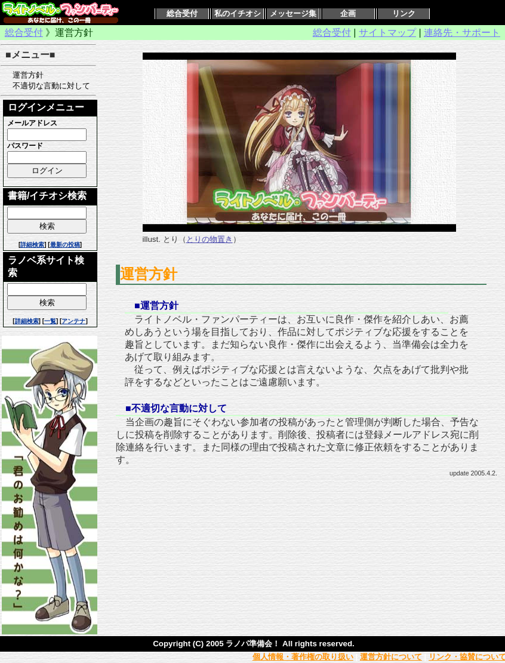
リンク (403, 13)
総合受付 (182, 13)
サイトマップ (387, 32)
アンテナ (73, 321)
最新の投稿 (65, 244)
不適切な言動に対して (47, 85)
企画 (348, 13)
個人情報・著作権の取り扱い (302, 656)
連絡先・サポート (462, 32)
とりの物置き (209, 239)
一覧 (50, 321)
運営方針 (24, 74)
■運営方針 (156, 305)
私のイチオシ (237, 13)
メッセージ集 (293, 13)
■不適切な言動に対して (176, 408)
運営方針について (391, 656)
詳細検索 (32, 244)
